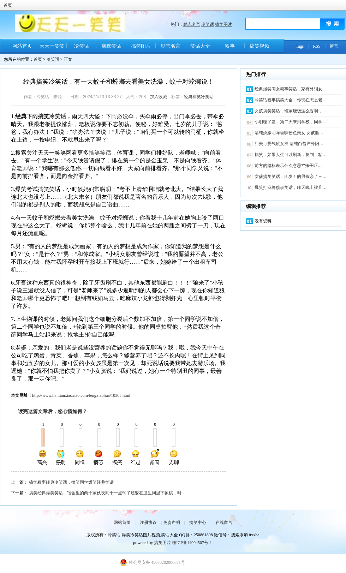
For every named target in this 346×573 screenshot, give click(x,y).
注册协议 (148, 522)
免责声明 (171, 522)
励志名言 (191, 24)
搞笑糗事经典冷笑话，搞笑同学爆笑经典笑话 (71, 482)
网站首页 (22, 46)
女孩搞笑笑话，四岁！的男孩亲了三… (291, 176)
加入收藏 (158, 96)
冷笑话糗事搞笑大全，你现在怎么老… (291, 99)
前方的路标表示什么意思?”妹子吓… (288, 165)
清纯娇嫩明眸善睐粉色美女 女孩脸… (289, 132)
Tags (300, 46)
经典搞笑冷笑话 (199, 96)
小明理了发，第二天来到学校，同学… (291, 121)
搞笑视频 (259, 46)
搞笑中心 (197, 522)
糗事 (230, 46)
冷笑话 (207, 24)
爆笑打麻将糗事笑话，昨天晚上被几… (291, 187)
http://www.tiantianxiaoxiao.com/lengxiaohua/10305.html (81, 395)
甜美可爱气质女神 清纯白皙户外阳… (289, 143)
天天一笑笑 (52, 46)
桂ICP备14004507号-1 (192, 542)
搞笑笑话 (100, 153)
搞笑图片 (223, 24)
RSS (317, 46)
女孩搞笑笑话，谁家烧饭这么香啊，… (291, 110)
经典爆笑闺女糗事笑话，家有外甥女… (291, 88)
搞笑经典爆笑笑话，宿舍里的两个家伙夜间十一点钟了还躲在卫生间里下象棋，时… (107, 492)
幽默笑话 (111, 46)
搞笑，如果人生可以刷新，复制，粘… (291, 154)
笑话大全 (200, 46)
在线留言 (223, 522)
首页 (8, 5)
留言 (334, 46)
